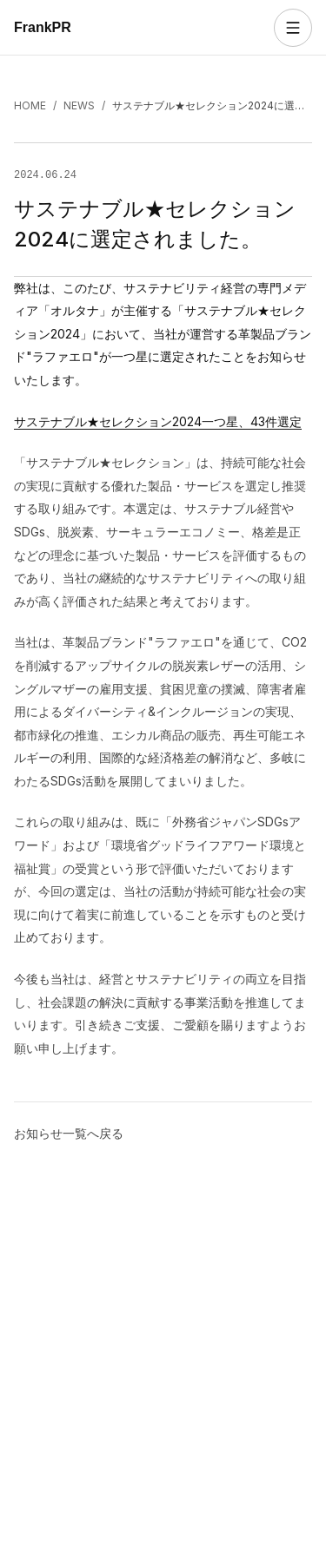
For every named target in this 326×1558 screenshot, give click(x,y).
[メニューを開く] (293, 28)
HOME (30, 105)
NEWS (79, 105)
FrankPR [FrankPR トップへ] (42, 28)
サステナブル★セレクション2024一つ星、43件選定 (158, 420)
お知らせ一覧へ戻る (68, 1132)
